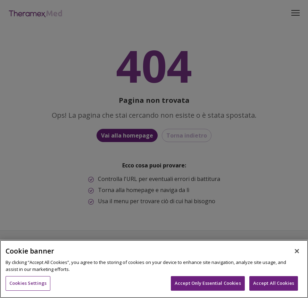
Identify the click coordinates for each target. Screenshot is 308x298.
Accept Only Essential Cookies (208, 283)
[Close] (297, 251)
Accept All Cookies (273, 283)
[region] (154, 269)
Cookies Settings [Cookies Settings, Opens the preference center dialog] (28, 283)
